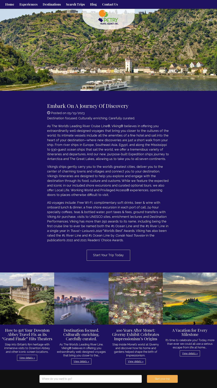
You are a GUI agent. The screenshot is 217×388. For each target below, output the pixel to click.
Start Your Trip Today (108, 255)
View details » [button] (27, 357)
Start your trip (162, 378)
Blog (93, 4)
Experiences (28, 4)
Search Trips (75, 4)
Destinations (52, 4)
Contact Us (110, 4)
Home (9, 4)
